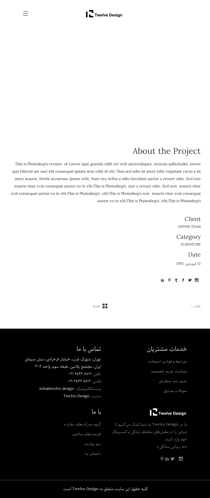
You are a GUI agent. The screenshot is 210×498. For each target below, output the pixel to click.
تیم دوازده (93, 443)
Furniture (191, 244)
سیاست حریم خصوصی (169, 371)
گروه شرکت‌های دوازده (82, 424)
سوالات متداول (175, 390)
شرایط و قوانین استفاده (167, 361)
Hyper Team (189, 227)
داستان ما (93, 453)
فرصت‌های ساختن (86, 434)
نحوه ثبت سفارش (173, 381)
